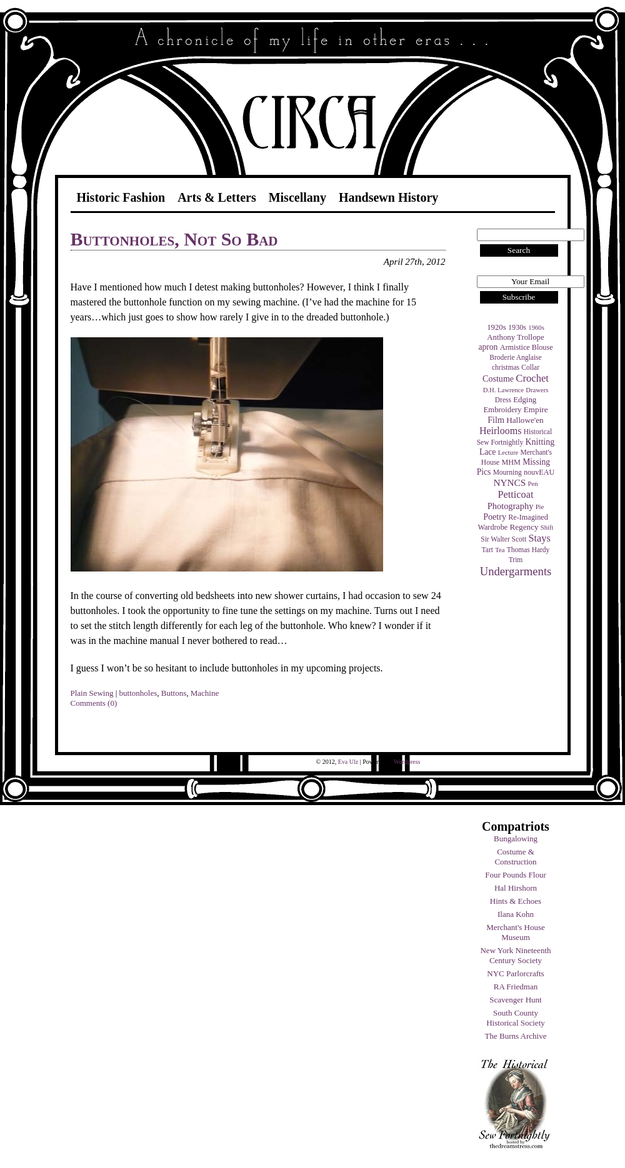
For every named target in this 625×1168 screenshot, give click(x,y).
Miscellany (297, 197)
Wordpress (407, 761)
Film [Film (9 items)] (496, 420)
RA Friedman (516, 986)
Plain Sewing (92, 693)
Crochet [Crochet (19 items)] (532, 378)
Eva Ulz (348, 761)
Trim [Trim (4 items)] (516, 559)
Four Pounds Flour (515, 874)
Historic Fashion (121, 197)
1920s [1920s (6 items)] (496, 327)
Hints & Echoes (515, 901)
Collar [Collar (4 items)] (530, 367)
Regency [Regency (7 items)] (523, 527)
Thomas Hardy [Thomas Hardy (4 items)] (528, 549)
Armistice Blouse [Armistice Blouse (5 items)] (526, 347)
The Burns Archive (516, 1036)
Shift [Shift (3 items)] (547, 527)
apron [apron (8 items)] (488, 347)
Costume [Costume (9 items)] (498, 379)
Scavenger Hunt (515, 999)
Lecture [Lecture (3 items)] (508, 452)
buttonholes (138, 693)
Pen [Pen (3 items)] (533, 483)
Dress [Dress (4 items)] (503, 399)
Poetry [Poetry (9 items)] (494, 517)
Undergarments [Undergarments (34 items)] (516, 571)
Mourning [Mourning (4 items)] (507, 472)
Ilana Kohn (516, 914)
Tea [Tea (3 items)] (499, 550)
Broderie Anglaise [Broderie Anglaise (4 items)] (515, 357)
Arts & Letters (217, 197)
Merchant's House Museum (515, 932)
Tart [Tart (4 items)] (487, 549)
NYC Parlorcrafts (515, 973)
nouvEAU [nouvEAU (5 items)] (539, 472)
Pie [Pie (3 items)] (540, 506)
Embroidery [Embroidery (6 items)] (502, 409)
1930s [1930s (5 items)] (517, 327)
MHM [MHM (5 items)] (510, 462)
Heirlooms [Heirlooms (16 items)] (500, 430)
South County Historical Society (515, 1017)
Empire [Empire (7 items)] (536, 409)
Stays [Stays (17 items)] (539, 538)
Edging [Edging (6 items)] (524, 399)
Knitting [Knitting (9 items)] (539, 442)
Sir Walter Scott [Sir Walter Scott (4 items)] (503, 539)
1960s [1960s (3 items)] (536, 327)
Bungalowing (516, 838)
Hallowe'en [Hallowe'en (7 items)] (525, 420)
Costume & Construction (515, 856)
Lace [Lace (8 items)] (487, 452)
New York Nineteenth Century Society (515, 955)
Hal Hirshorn (515, 888)
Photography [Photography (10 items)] (511, 506)
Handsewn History (388, 197)
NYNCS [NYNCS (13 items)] (509, 482)
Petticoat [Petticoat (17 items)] (516, 494)
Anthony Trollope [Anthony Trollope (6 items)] (515, 337)
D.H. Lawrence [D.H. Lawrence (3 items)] (503, 390)
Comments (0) (94, 703)
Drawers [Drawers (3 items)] (537, 390)
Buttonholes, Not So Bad (174, 239)
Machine (205, 693)
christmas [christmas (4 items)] (505, 367)
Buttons (173, 693)
